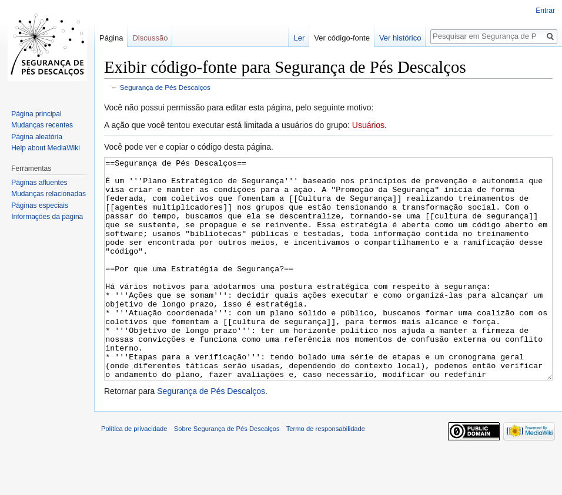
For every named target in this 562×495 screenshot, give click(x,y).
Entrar (545, 10)
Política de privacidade (134, 472)
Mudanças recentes (42, 125)
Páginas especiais (39, 205)
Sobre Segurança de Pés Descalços (227, 472)
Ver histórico (400, 37)
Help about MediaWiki (45, 148)
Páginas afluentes (39, 183)
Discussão (150, 37)
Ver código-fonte (342, 37)
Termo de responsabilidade (325, 472)
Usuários (368, 125)
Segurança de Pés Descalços (165, 87)
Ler (299, 37)
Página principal (36, 114)
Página (111, 37)
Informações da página (47, 217)
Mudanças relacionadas (48, 194)
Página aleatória (36, 137)
